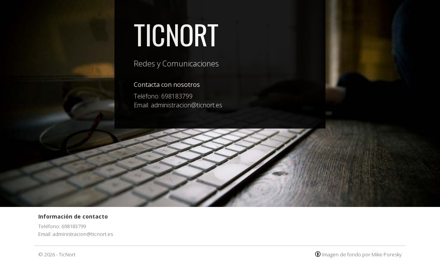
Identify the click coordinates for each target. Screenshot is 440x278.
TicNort (176, 34)
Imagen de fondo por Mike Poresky (362, 254)
